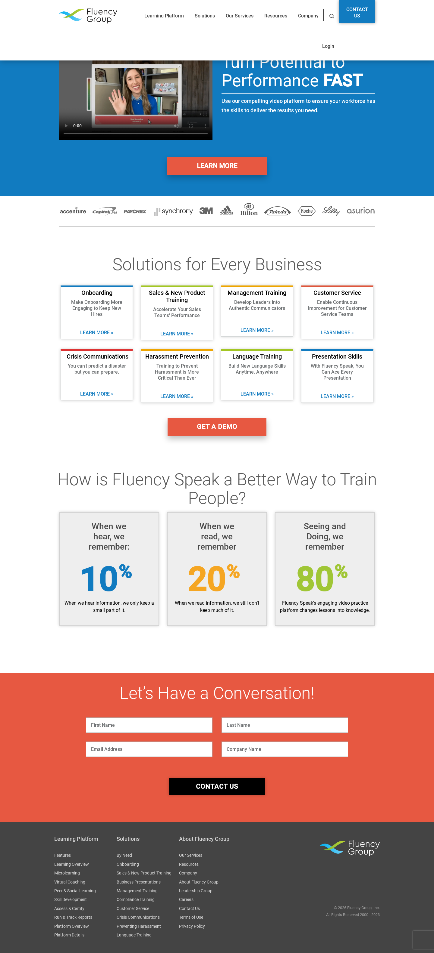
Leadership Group (195, 890)
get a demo (217, 426)
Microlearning (67, 873)
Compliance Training (136, 899)
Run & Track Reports (73, 917)
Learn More (217, 166)
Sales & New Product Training (144, 873)
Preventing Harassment (139, 926)
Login (328, 46)
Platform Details (69, 935)
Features (62, 855)
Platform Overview (71, 926)
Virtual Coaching (69, 882)
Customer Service (133, 908)
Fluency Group (88, 16)
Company (308, 16)
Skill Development (70, 899)
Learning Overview (71, 864)
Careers (186, 899)
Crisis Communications (138, 917)
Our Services (239, 16)
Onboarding (128, 864)
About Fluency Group (199, 882)
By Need (124, 855)
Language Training (134, 935)
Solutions (205, 16)
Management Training (137, 890)
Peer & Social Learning (75, 890)
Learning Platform (164, 16)
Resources (275, 16)
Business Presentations (139, 882)
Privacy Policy (192, 926)
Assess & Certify (69, 908)
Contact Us (357, 13)
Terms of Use (191, 917)
